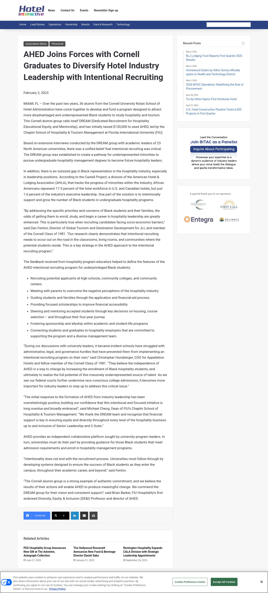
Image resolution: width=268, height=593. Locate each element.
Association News (36, 43)
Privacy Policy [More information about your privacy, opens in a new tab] (57, 590)
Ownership (71, 24)
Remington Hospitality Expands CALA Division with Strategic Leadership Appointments (142, 551)
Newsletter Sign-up (106, 10)
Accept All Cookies (224, 583)
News (51, 10)
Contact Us (67, 10)
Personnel (57, 43)
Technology (123, 24)
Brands (86, 24)
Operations (55, 24)
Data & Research (103, 24)
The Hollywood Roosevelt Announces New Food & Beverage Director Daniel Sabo (94, 551)
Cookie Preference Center (190, 583)
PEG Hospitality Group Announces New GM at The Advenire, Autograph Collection (45, 551)
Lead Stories (37, 24)
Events (84, 10)
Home (22, 24)
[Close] (261, 583)
